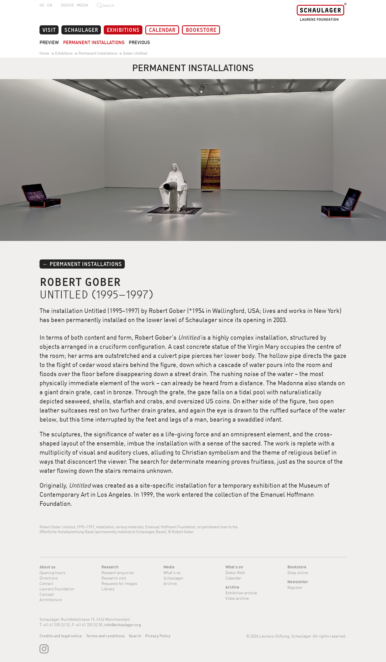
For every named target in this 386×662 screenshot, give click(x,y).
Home (44, 53)
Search (135, 635)
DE (42, 5)
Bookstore (201, 29)
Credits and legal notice (61, 635)
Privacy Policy (158, 635)
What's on (172, 572)
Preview (49, 42)
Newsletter (297, 581)
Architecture (51, 599)
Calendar (162, 29)
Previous (139, 42)
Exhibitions (123, 29)
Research (110, 567)
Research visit (113, 578)
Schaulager (81, 29)
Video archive (237, 598)
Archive (170, 583)
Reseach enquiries (117, 572)
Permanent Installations (93, 42)
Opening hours (52, 572)
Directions (49, 578)
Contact (46, 583)
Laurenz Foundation (57, 588)
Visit (49, 29)
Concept (47, 594)
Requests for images (119, 583)
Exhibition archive (241, 592)
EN (49, 5)
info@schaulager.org (122, 624)
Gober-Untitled (134, 53)
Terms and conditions (105, 635)
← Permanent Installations (82, 263)
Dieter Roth (235, 572)
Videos (67, 5)
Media (82, 5)
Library (107, 588)
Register (294, 587)
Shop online (297, 572)
